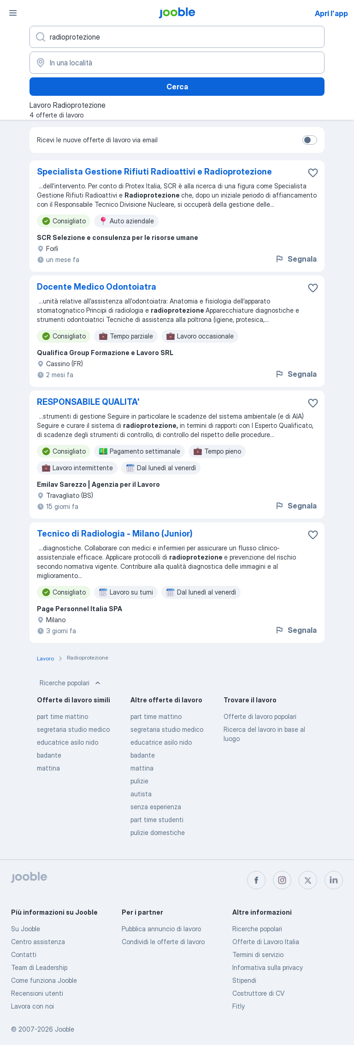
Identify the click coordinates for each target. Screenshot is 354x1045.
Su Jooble (25, 929)
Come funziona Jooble (44, 980)
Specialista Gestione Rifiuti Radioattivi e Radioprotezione (154, 171)
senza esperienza (155, 807)
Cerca (177, 86)
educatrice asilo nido (67, 742)
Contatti (23, 954)
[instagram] (282, 880)
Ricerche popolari (71, 683)
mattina (48, 768)
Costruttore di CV (258, 993)
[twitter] (308, 880)
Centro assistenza (38, 942)
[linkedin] (333, 880)
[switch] (309, 140)
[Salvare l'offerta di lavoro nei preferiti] (313, 172)
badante (49, 755)
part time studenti (156, 819)
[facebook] (256, 880)
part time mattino (62, 716)
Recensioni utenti (37, 993)
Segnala (296, 258)
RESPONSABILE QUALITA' (88, 402)
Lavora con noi (32, 1006)
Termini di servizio (257, 954)
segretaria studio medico (73, 729)
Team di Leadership (39, 967)
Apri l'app (331, 13)
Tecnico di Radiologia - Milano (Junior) (115, 533)
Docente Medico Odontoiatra (96, 287)
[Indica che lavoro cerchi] (177, 37)
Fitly (238, 1006)
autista (141, 794)
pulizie (139, 781)
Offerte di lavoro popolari (260, 716)
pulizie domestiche (157, 832)
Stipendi (244, 980)
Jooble (64, 1029)
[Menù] (13, 13)
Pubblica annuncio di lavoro (161, 929)
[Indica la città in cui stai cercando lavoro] (177, 63)
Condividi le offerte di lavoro (163, 942)
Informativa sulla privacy (267, 967)
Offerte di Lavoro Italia (265, 942)
